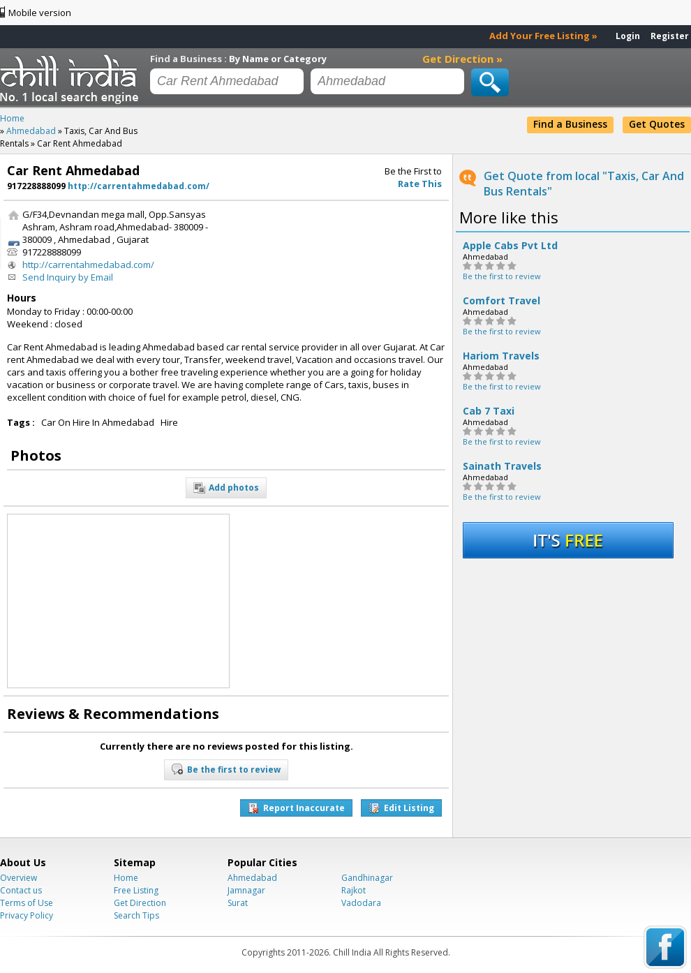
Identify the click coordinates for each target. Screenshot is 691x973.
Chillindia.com (71, 79)
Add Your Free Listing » (543, 35)
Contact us (21, 890)
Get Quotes (657, 124)
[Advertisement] (298, 251)
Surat (238, 903)
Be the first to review (502, 276)
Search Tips (136, 915)
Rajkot (353, 890)
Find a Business (570, 124)
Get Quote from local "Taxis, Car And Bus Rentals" (584, 183)
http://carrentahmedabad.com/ (138, 186)
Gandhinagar (367, 878)
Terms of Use (26, 903)
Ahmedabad (252, 878)
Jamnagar (246, 890)
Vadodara (361, 903)
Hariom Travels (501, 356)
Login (628, 36)
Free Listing (136, 890)
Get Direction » (462, 59)
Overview (18, 878)
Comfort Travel (501, 301)
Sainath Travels (502, 466)
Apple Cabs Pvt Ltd (510, 245)
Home (126, 878)
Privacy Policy (26, 915)
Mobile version (39, 12)
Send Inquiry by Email (67, 277)
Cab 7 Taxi (488, 411)
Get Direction (140, 903)
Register (670, 36)
